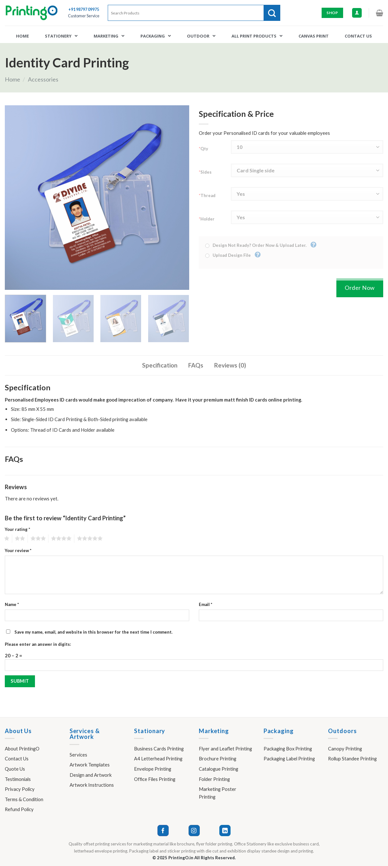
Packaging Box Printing (288, 748)
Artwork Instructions (92, 785)
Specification (159, 365)
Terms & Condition (24, 799)
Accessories (43, 79)
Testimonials (18, 779)
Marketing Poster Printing (217, 793)
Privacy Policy (20, 789)
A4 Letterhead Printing (158, 758)
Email (205, 604)
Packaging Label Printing (289, 758)
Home (12, 79)
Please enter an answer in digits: (38, 644)
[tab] (160, 365)
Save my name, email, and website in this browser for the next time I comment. (93, 632)
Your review (18, 550)
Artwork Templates (90, 764)
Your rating (17, 529)
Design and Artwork (91, 775)
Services (78, 755)
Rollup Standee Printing (352, 758)
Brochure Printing (217, 758)
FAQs (195, 365)
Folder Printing (214, 779)
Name (12, 604)
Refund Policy (19, 809)
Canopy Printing (345, 748)
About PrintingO (22, 748)
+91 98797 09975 (83, 9)
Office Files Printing (154, 779)
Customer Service (83, 15)
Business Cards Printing (159, 748)
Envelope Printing (152, 769)
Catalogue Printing (218, 769)
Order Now (360, 287)
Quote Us (15, 769)
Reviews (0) (230, 365)
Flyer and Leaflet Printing (225, 748)
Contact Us (17, 758)
